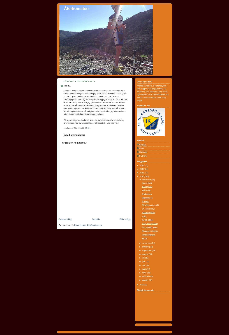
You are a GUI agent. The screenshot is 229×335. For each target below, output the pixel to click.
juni (144, 262)
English (142, 144)
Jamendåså (147, 183)
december (146, 180)
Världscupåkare (148, 213)
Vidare (144, 238)
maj (144, 265)
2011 (142, 173)
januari (145, 280)
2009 (142, 285)
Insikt (67, 85)
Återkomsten (76, 8)
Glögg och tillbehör (150, 231)
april (144, 269)
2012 (142, 169)
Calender (143, 152)
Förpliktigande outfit (150, 205)
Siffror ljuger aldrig (149, 227)
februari (145, 276)
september (147, 250)
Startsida (96, 219)
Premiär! (145, 201)
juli (143, 258)
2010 (142, 176)
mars (144, 273)
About (141, 148)
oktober (145, 247)
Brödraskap (147, 194)
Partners (143, 156)
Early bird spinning (150, 224)
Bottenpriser (147, 187)
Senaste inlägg (65, 219)
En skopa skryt (148, 209)
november (146, 243)
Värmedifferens (148, 235)
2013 (142, 165)
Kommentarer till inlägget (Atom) (88, 225)
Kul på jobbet (147, 220)
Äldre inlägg (125, 219)
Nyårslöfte (146, 190)
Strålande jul (147, 198)
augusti (145, 254)
